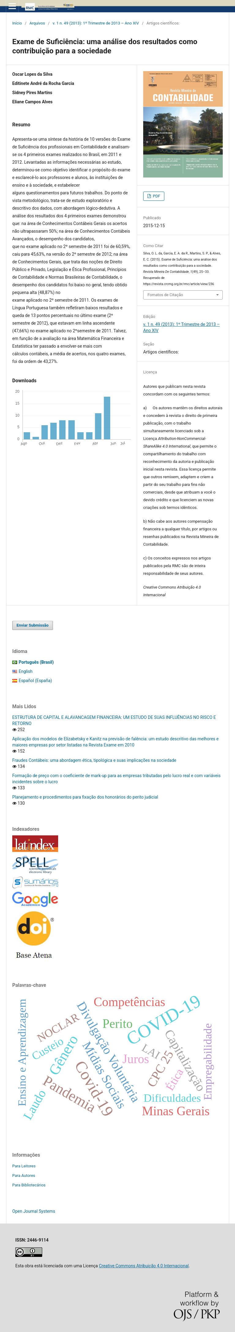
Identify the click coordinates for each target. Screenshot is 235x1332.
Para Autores (23, 1175)
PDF (156, 196)
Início (17, 23)
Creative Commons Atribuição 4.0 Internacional (144, 1265)
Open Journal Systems (33, 1211)
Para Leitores (23, 1166)
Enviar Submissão (33, 625)
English (25, 671)
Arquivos (37, 23)
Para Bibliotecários (29, 1185)
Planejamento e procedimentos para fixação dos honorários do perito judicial (85, 797)
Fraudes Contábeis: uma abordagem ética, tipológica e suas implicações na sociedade (94, 760)
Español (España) (35, 680)
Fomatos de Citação (165, 294)
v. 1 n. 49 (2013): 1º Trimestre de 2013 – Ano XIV (96, 23)
